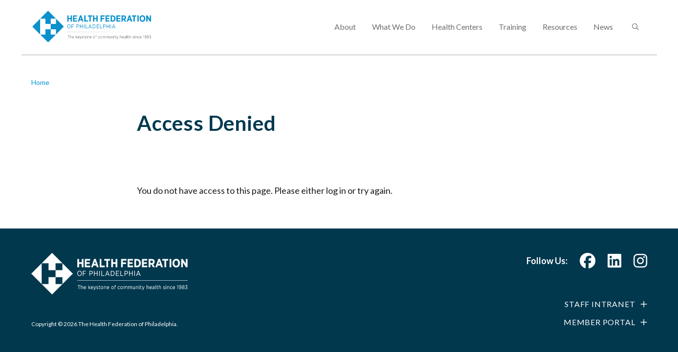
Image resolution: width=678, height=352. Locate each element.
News (603, 32)
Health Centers (457, 32)
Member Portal (599, 322)
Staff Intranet (600, 304)
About (345, 32)
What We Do (394, 32)
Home (40, 82)
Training (512, 32)
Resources (560, 32)
